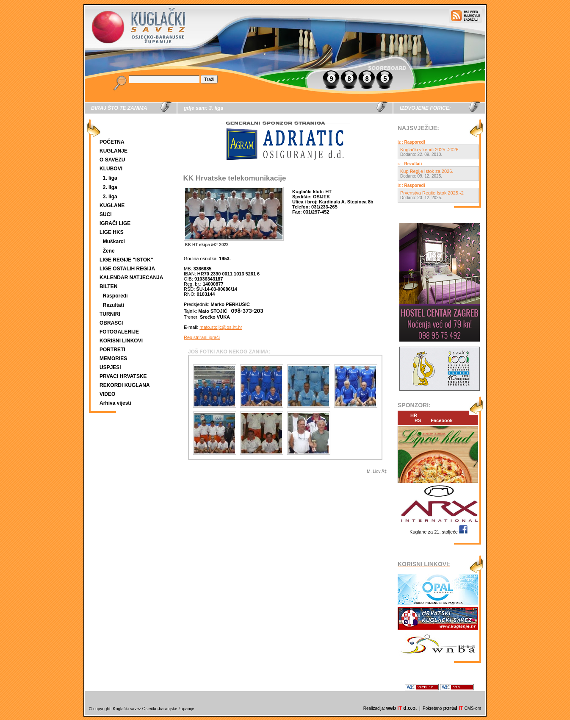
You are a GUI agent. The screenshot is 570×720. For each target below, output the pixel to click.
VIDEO (107, 394)
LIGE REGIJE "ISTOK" (126, 260)
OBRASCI (111, 323)
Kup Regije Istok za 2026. (426, 171)
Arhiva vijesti (115, 403)
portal (453, 708)
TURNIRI (110, 314)
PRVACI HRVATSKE (123, 376)
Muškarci (114, 242)
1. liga (110, 178)
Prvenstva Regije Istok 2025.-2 (432, 192)
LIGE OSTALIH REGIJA (127, 269)
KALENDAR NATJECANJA (131, 278)
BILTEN (108, 286)
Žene (109, 251)
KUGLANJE (113, 151)
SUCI (106, 214)
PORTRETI (112, 350)
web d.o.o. (401, 708)
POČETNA (112, 142)
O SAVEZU (112, 160)
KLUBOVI (111, 169)
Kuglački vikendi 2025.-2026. (430, 149)
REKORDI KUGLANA (125, 385)
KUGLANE (112, 205)
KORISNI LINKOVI (121, 341)
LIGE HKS (112, 232)
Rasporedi (115, 296)
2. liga (110, 187)
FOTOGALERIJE (119, 332)
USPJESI (110, 367)
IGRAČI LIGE (115, 223)
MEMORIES (113, 358)
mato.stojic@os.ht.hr (220, 327)
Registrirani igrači (202, 337)
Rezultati (113, 305)
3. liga (110, 197)
